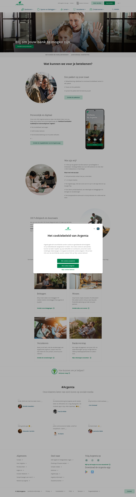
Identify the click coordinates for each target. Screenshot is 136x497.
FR (94, 229)
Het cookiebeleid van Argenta (68, 235)
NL (98, 229)
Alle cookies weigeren (68, 266)
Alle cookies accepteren (68, 261)
